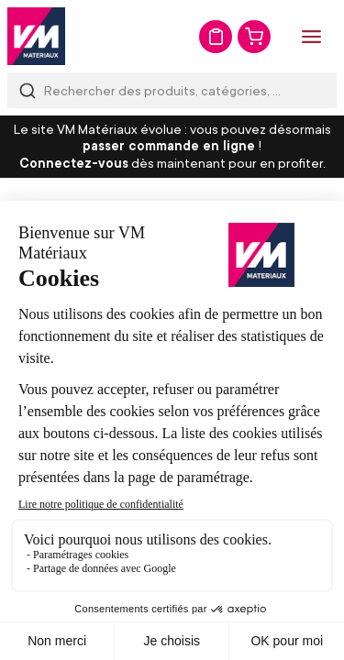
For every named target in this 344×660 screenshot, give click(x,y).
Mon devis (215, 36)
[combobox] (172, 90)
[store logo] (36, 36)
